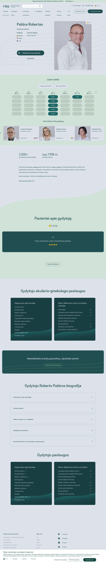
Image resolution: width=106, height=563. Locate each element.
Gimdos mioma (20, 471)
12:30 (53, 113)
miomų (31, 167)
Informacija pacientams (28, 13)
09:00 (53, 97)
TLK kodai (68, 13)
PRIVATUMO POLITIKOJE (86, 556)
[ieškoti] (39, 6)
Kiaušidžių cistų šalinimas (74, 327)
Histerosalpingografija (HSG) (74, 477)
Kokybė (38, 540)
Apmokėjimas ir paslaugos (9, 547)
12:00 (77, 97)
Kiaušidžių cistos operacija (74, 494)
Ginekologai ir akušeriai (24, 29)
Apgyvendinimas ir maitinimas (10, 545)
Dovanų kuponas (59, 13)
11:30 (53, 109)
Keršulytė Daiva (96, 129)
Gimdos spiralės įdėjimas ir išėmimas (74, 315)
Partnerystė (39, 545)
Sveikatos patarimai (47, 13)
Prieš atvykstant (7, 540)
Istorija (38, 542)
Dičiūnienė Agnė (61, 129)
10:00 (53, 101)
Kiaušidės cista (20, 474)
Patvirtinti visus (91, 559)
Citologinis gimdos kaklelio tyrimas (74, 471)
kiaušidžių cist (38, 167)
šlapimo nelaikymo (59, 167)
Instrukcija (69, 1)
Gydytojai (5, 11)
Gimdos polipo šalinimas (74, 488)
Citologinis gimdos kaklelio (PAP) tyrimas (74, 313)
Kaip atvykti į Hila (7, 542)
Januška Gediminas (26, 129)
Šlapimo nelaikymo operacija (74, 483)
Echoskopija (74, 310)
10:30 (53, 105)
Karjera (38, 547)
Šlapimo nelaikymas (22, 477)
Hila (37, 537)
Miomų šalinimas (74, 324)
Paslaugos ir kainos (15, 13)
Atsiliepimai (39, 11)
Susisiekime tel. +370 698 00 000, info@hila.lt (13, 537)
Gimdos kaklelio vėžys (22, 497)
